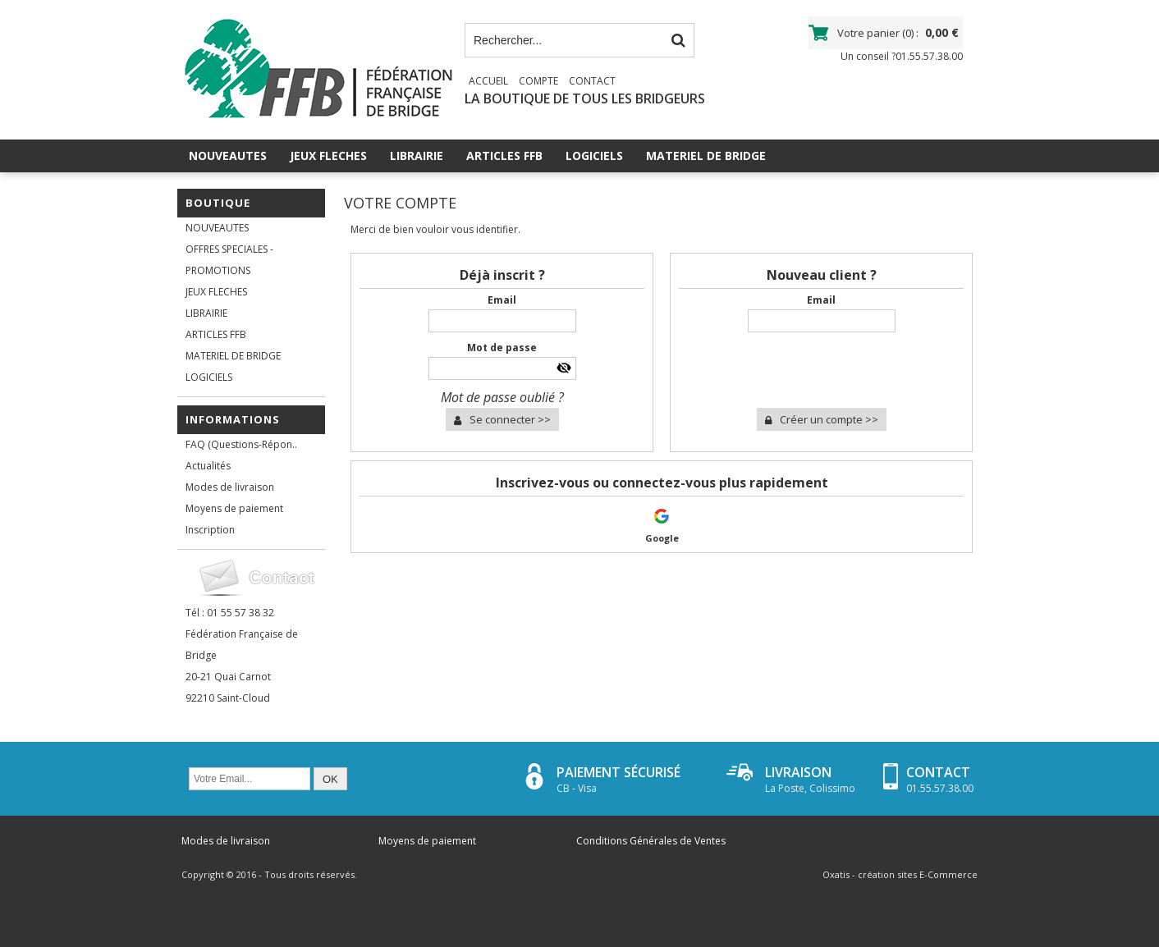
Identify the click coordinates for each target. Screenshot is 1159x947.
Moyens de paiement (234, 508)
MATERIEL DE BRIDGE (706, 155)
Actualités (208, 466)
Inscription (210, 530)
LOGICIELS (594, 155)
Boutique (218, 202)
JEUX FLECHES (328, 155)
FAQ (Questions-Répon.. (241, 444)
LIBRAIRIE (416, 155)
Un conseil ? (902, 56)
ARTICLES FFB (504, 155)
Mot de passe (502, 348)
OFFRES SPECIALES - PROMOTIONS (229, 259)
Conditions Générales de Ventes (651, 841)
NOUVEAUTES (228, 155)
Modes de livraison (230, 487)
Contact (592, 81)
